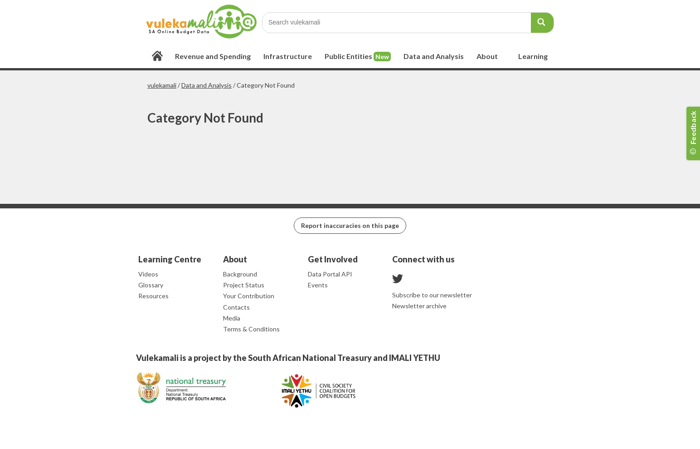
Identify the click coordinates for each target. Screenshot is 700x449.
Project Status (243, 285)
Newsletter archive (419, 306)
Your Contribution (248, 296)
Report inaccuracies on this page (350, 225)
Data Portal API (330, 274)
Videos (148, 274)
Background (240, 274)
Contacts (236, 307)
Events (318, 285)
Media (231, 318)
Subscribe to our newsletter (432, 295)
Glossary (150, 285)
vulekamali (161, 85)
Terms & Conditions (251, 329)
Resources (153, 296)
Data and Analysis (206, 85)
